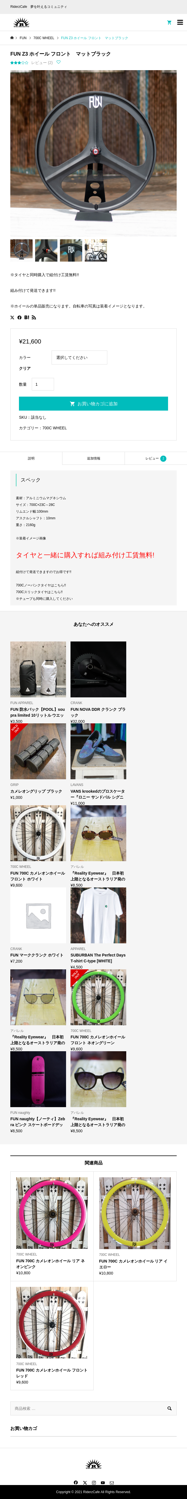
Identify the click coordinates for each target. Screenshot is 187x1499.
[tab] (31, 458)
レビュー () (42, 62)
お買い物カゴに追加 (97, 403)
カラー (25, 357)
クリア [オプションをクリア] (25, 368)
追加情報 (93, 458)
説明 (31, 458)
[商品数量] (43, 384)
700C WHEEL (54, 428)
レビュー (155, 459)
